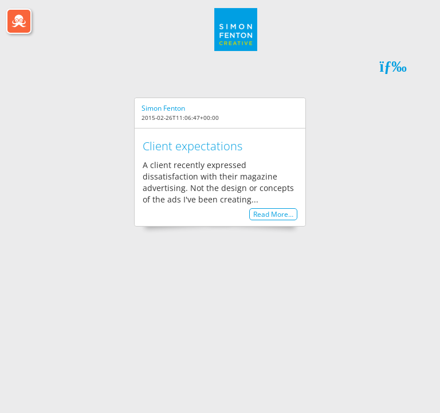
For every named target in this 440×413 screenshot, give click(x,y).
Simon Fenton (163, 108)
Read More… (273, 214)
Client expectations (192, 146)
